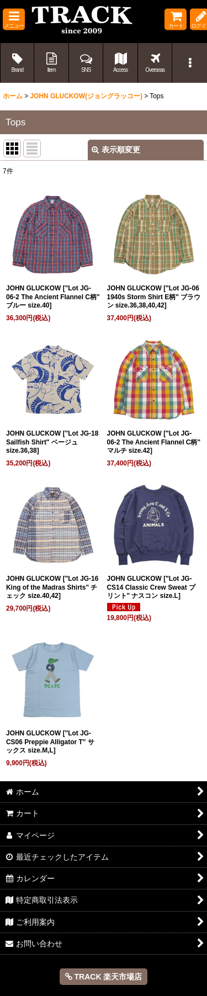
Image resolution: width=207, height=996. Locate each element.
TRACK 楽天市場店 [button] (103, 976)
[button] (14, 19)
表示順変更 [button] (116, 149)
